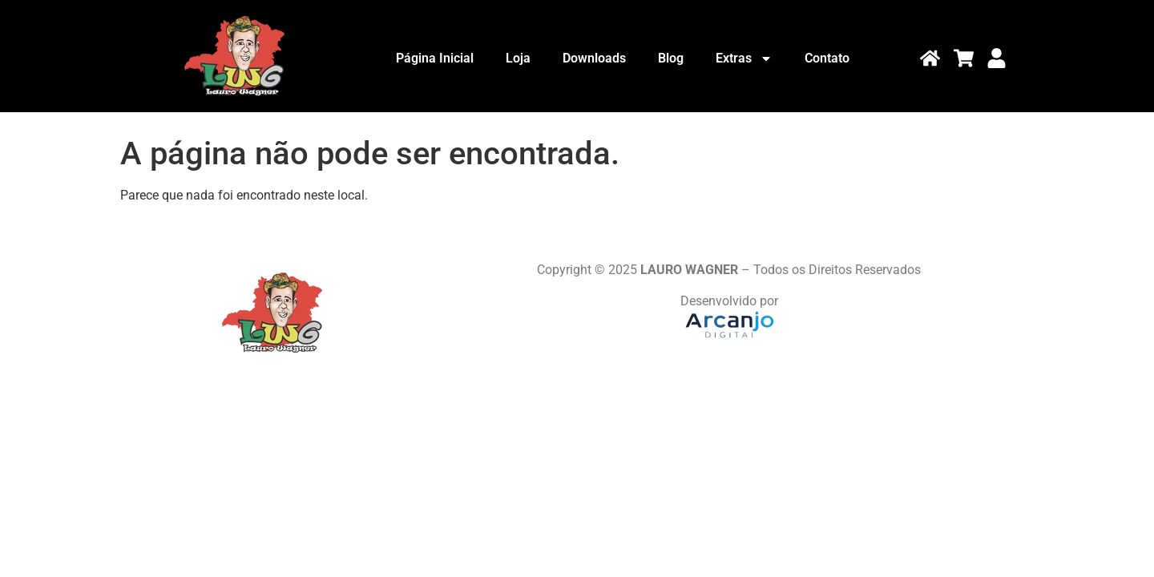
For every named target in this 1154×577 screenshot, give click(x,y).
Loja (518, 58)
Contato (827, 58)
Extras (744, 58)
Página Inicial (435, 58)
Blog (671, 58)
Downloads (594, 58)
